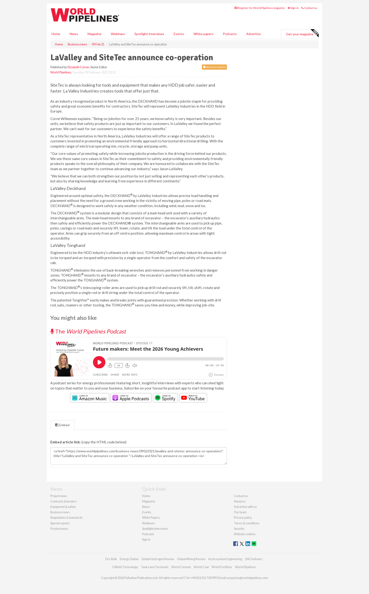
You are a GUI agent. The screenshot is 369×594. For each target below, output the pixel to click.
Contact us (309, 7)
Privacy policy (243, 517)
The (88, 331)
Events (179, 34)
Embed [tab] (62, 425)
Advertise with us (245, 507)
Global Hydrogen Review (157, 559)
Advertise (253, 34)
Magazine (94, 34)
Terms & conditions (246, 523)
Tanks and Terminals (154, 567)
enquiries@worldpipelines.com (247, 578)
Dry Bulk (111, 559)
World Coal (201, 567)
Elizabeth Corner (78, 67)
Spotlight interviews (149, 34)
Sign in (293, 7)
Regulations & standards (66, 517)
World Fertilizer (222, 567)
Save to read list (214, 67)
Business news (60, 512)
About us (239, 501)
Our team (240, 512)
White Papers (151, 517)
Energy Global (129, 559)
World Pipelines (60, 72)
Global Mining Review (191, 559)
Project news (58, 496)
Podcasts (230, 34)
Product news (59, 528)
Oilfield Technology (125, 567)
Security (239, 528)
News (146, 507)
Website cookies (245, 534)
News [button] (74, 34)
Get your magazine (302, 33)
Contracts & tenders (63, 501)
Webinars (118, 34)
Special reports (60, 523)
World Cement (181, 567)
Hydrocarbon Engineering (225, 559)
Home (56, 34)
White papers (203, 34)
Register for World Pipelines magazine (259, 7)
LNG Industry (254, 559)
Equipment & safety (63, 507)
